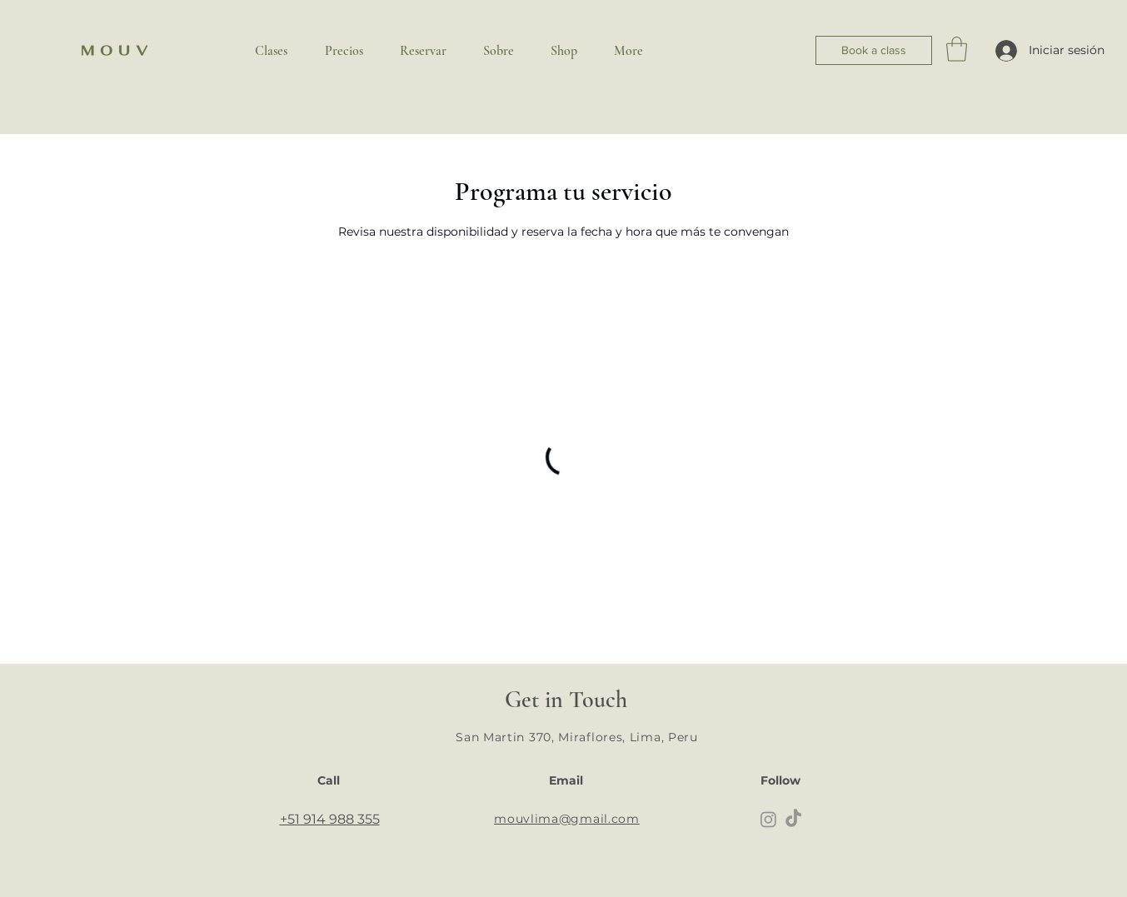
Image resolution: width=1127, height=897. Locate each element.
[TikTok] (793, 819)
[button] (956, 49)
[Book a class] (873, 50)
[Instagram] (768, 819)
